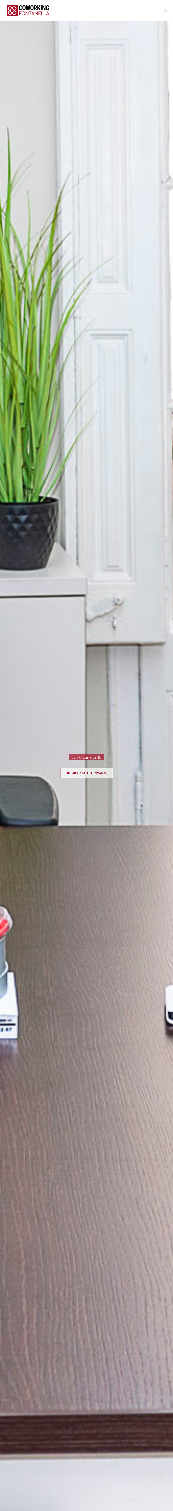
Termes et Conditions (118, 1337)
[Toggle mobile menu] (166, 10)
